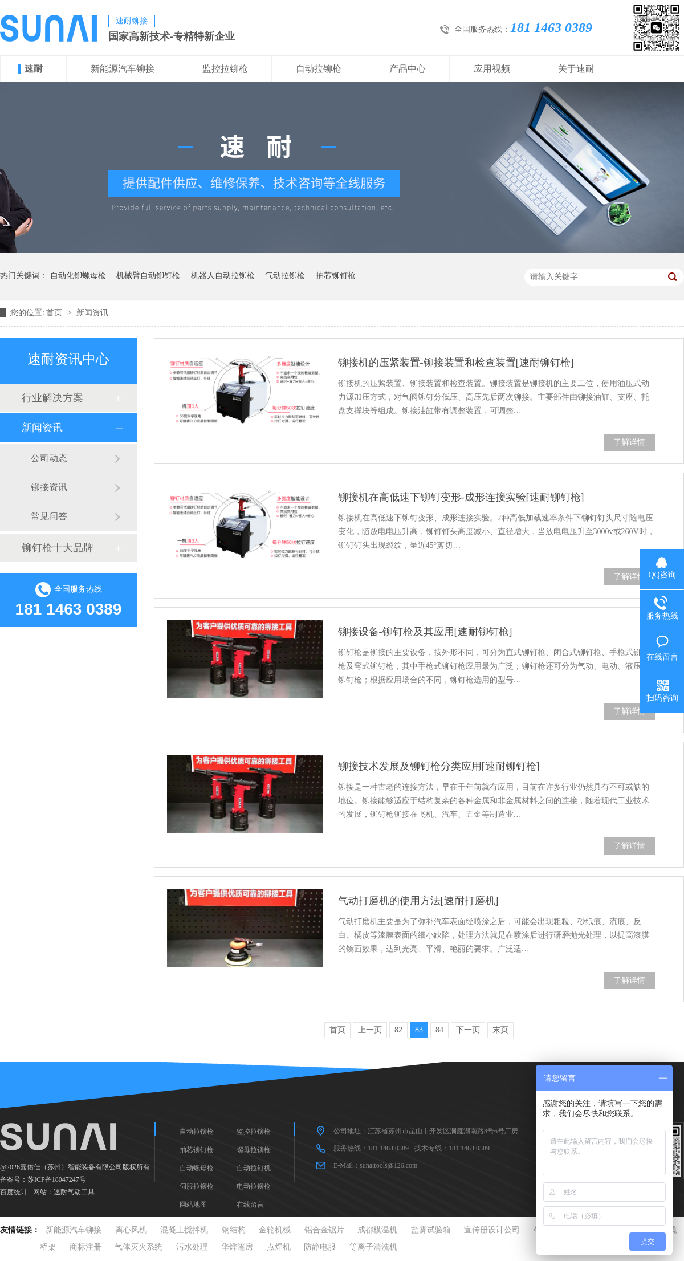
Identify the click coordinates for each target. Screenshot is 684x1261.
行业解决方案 (52, 398)
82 (398, 1030)
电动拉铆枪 (254, 1186)
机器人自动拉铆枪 (223, 275)
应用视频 (492, 69)
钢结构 (234, 1230)
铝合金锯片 (324, 1230)
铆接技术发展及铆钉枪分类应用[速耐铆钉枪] (439, 766)
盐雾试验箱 (431, 1230)
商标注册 (85, 1247)
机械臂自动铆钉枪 (148, 275)
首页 (55, 312)
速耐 (34, 69)
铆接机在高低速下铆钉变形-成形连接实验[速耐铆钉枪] (461, 497)
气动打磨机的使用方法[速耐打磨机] (418, 900)
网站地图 (193, 1205)
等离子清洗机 (373, 1247)
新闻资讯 (92, 312)
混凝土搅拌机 (184, 1230)
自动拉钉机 (254, 1168)
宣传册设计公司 (492, 1230)
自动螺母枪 (197, 1168)
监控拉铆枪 (225, 69)
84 (439, 1030)
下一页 (468, 1030)
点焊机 (279, 1247)
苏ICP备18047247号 (56, 1179)
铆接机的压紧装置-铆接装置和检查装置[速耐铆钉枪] (456, 362)
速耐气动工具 (74, 1192)
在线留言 (250, 1205)
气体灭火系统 (138, 1247)
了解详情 (629, 442)
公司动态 (49, 458)
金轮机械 (275, 1230)
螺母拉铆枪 (254, 1150)
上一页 (370, 1030)
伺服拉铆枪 (197, 1186)
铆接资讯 (49, 487)
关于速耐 (576, 69)
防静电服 (320, 1247)
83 (419, 1030)
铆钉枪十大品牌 (57, 548)
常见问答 (49, 516)
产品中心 (407, 69)
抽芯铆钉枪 (336, 275)
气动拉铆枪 (285, 275)
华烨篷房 (237, 1247)
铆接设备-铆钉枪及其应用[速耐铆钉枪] (425, 631)
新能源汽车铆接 (122, 69)
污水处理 (192, 1247)
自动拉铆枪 (318, 69)
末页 (500, 1030)
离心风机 (131, 1230)
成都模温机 (377, 1230)
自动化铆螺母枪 (78, 275)
